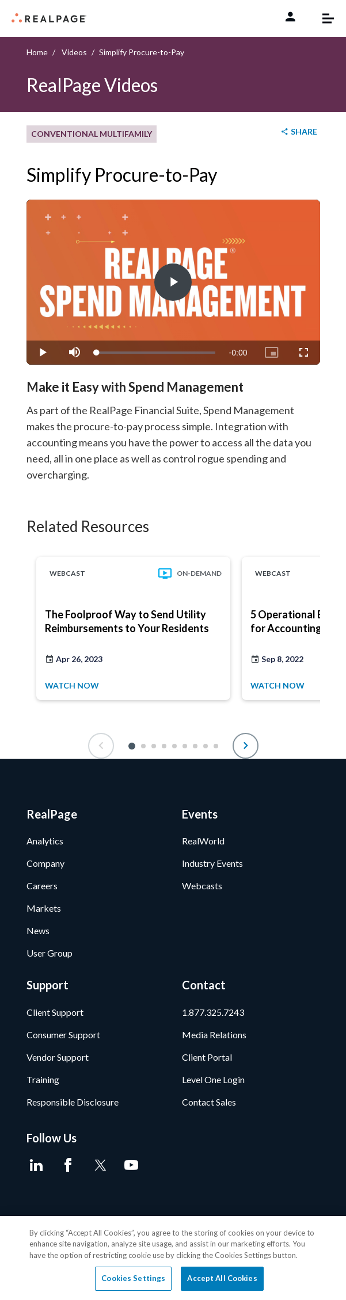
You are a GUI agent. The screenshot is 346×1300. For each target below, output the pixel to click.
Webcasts (202, 885)
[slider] (156, 352)
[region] (173, 1258)
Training (42, 1079)
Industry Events (212, 863)
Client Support (54, 1012)
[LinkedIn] (36, 1165)
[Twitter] (100, 1165)
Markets (43, 908)
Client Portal (207, 1057)
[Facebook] (68, 1165)
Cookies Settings (133, 1278)
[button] (131, 746)
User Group (49, 952)
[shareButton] (298, 132)
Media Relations (214, 1034)
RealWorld (203, 840)
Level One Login (213, 1079)
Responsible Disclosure (72, 1101)
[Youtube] (131, 1165)
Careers (42, 885)
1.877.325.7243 (213, 1012)
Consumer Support (63, 1034)
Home (37, 52)
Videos (74, 52)
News (38, 930)
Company (45, 863)
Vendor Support (57, 1057)
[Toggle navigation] (322, 18)
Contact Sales (209, 1101)
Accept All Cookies (222, 1278)
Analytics (44, 840)
